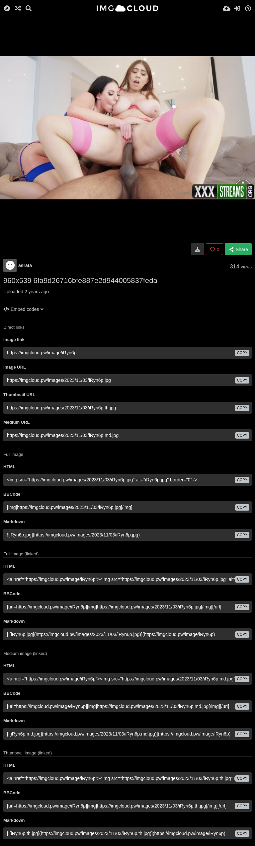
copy (242, 353)
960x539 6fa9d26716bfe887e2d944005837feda (80, 280)
